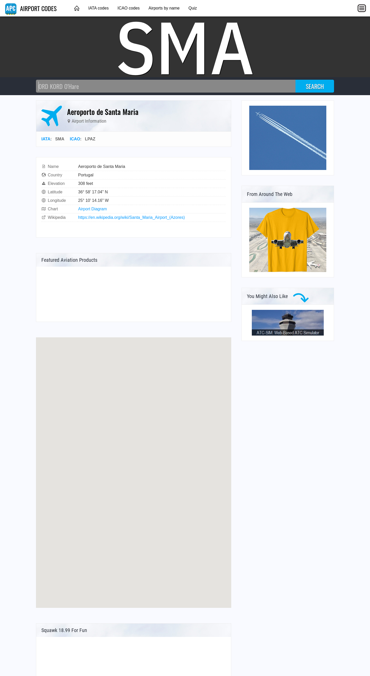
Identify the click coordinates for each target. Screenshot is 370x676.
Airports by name (164, 8)
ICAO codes (128, 8)
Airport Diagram (92, 209)
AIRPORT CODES (31, 8)
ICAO (75, 139)
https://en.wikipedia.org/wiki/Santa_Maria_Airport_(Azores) (131, 217)
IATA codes (98, 8)
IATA (45, 139)
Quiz (192, 8)
